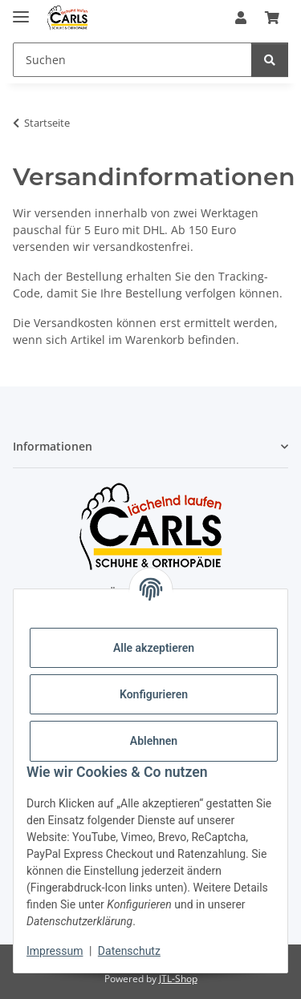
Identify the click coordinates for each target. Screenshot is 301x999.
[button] (240, 18)
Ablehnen (153, 740)
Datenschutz (129, 950)
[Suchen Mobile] (132, 59)
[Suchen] (269, 59)
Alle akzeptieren (153, 647)
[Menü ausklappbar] (21, 10)
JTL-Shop (178, 978)
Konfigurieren (154, 694)
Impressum (54, 950)
